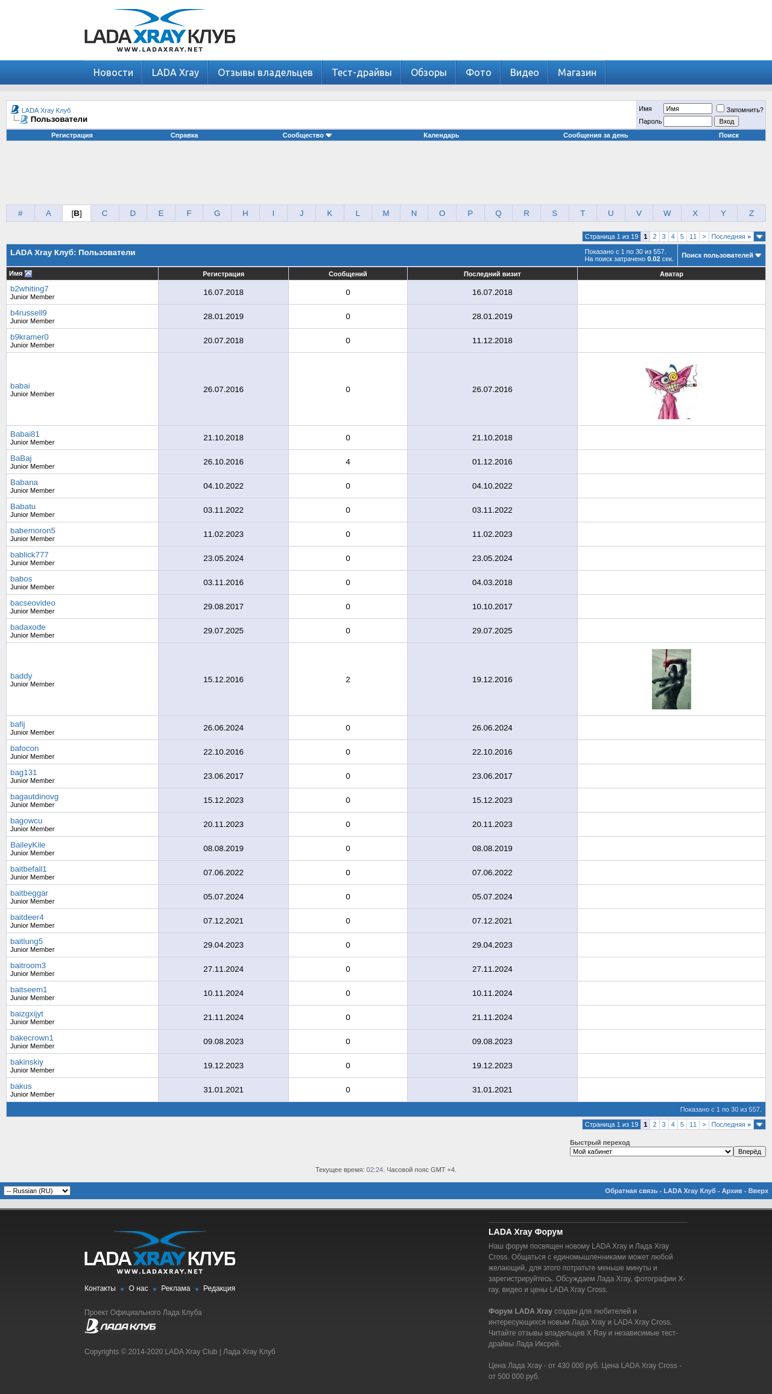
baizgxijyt (26, 1013)
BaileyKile (28, 844)
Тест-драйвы (362, 72)
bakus (21, 1086)
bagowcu (26, 820)
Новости (113, 72)
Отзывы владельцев (265, 72)
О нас (138, 1288)
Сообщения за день (595, 135)
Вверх (758, 1190)
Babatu (23, 506)
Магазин (577, 72)
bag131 (23, 772)
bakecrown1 (32, 1037)
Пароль (650, 121)
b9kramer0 (29, 336)
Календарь (441, 135)
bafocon (24, 748)
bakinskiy (26, 1061)
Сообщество (307, 135)
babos (21, 578)
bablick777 (29, 554)
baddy (21, 675)
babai (20, 385)
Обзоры (429, 72)
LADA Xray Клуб (46, 110)
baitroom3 (28, 965)
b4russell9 (28, 312)
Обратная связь (631, 1190)
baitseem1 (29, 989)
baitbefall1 (28, 868)
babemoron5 (32, 530)
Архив (732, 1190)
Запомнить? (740, 109)
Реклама (175, 1288)
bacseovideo (32, 602)
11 (693, 236)
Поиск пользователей (717, 255)
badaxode (28, 627)
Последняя (731, 236)
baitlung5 (26, 941)
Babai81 (25, 434)
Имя (645, 108)
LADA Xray (175, 72)
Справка (184, 135)
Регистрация (72, 135)
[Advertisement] (386, 177)
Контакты (100, 1288)
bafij (17, 724)
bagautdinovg (34, 796)
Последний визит (492, 273)
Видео (524, 72)
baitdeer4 (27, 917)
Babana (24, 482)
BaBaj (21, 458)
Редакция (219, 1288)
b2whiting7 (29, 288)
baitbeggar (29, 893)
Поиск (729, 135)
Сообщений (348, 273)
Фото (479, 72)
